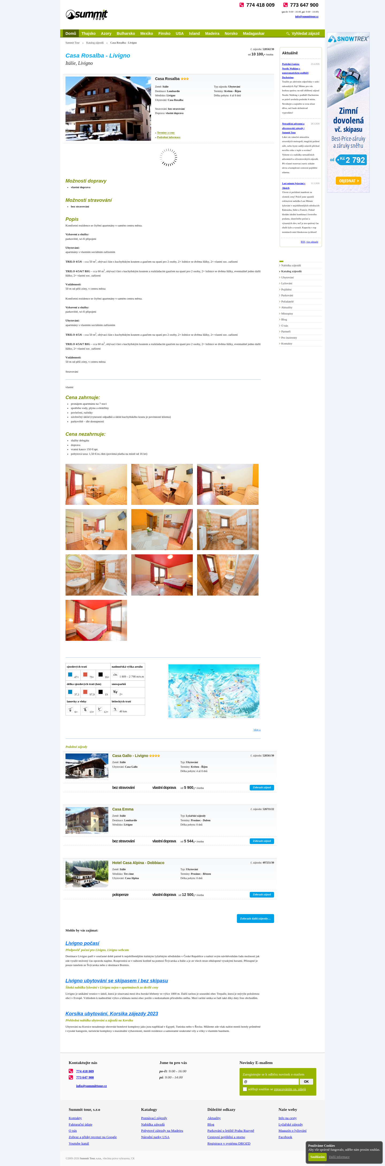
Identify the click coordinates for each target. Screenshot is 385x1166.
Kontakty (286, 343)
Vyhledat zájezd (305, 33)
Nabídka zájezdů (291, 265)
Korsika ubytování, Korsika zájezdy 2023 (112, 1013)
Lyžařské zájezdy (291, 1124)
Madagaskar (254, 33)
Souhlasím (317, 1157)
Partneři (286, 331)
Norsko (231, 33)
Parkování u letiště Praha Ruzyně (230, 1131)
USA (180, 33)
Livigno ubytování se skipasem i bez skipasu (117, 980)
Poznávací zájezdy (154, 1118)
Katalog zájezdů (95, 42)
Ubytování (287, 277)
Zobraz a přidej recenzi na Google (93, 1137)
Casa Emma (122, 809)
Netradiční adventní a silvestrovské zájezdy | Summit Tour (293, 128)
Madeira (212, 33)
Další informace (339, 1157)
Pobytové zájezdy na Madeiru (162, 1131)
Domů (71, 33)
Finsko (164, 33)
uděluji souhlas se (277, 1089)
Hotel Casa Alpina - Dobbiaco (138, 863)
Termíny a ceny (166, 132)
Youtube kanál (79, 1143)
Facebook (285, 1137)
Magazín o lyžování (293, 1131)
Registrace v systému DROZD (229, 1143)
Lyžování (286, 283)
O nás (284, 325)
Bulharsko (126, 33)
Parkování (287, 295)
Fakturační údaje (80, 1124)
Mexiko (146, 33)
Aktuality (286, 307)
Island (194, 33)
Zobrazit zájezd (262, 787)
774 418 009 (260, 5)
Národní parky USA (155, 1137)
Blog (284, 319)
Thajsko (89, 33)
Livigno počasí (82, 943)
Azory (106, 33)
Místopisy (287, 313)
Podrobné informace (168, 137)
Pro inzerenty (289, 337)
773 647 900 (304, 5)
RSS (303, 241)
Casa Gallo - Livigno (130, 756)
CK (133, 1158)
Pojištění (286, 289)
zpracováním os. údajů (290, 1089)
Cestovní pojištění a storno (226, 1137)
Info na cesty (288, 1118)
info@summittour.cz (306, 16)
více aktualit (312, 241)
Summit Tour (73, 42)
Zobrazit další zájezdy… (255, 918)
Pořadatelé (287, 301)
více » (257, 729)
